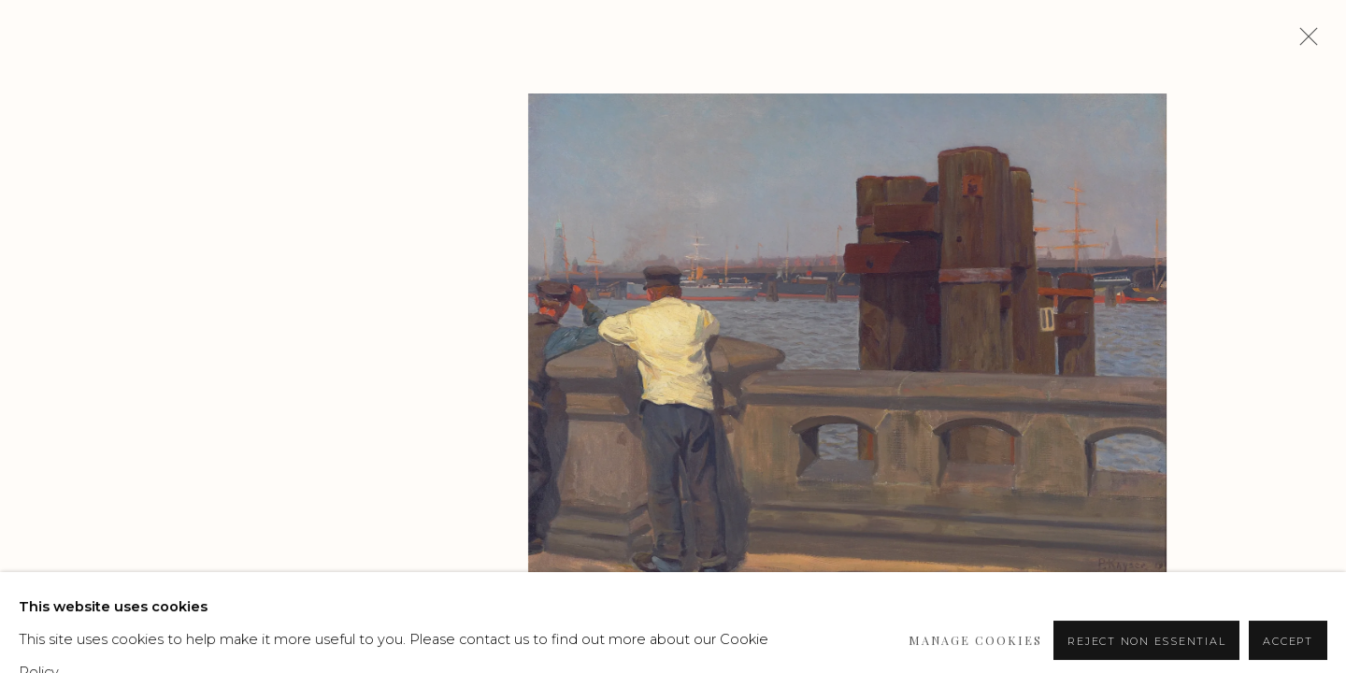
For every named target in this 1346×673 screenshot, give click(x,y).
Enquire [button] (136, 487)
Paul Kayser (176, 185)
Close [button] (1304, 42)
